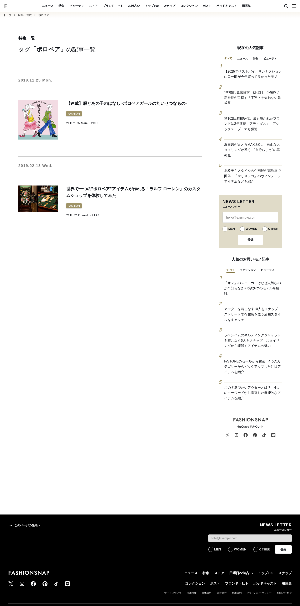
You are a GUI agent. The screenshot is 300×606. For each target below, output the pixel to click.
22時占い (134, 5)
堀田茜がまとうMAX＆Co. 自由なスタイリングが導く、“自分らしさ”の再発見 (252, 150)
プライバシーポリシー (259, 592)
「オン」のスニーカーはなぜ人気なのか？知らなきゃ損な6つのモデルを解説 (252, 288)
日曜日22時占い (241, 573)
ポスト (207, 5)
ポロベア (43, 15)
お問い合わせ (284, 592)
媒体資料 (207, 592)
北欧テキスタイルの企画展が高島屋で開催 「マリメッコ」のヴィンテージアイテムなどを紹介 (252, 176)
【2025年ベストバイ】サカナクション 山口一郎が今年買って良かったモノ (253, 74)
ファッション (248, 270)
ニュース (48, 5)
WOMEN (251, 228)
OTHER (273, 228)
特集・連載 (25, 15)
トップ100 (152, 5)
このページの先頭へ (24, 525)
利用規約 (237, 592)
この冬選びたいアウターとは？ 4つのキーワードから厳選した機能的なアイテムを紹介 (252, 393)
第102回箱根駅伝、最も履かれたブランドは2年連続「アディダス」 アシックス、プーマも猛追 (252, 124)
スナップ (169, 5)
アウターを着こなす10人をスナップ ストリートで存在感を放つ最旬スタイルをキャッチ (252, 314)
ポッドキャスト (226, 5)
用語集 (246, 5)
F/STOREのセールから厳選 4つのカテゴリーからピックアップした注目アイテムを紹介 (252, 367)
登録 (250, 239)
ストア (93, 5)
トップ (7, 15)
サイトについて (173, 592)
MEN (231, 228)
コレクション (189, 5)
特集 (61, 5)
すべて (228, 58)
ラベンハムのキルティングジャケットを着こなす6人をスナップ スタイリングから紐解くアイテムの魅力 (252, 340)
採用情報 (192, 592)
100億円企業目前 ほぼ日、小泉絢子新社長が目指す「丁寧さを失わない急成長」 (252, 97)
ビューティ (76, 5)
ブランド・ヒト (113, 5)
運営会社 (222, 592)
